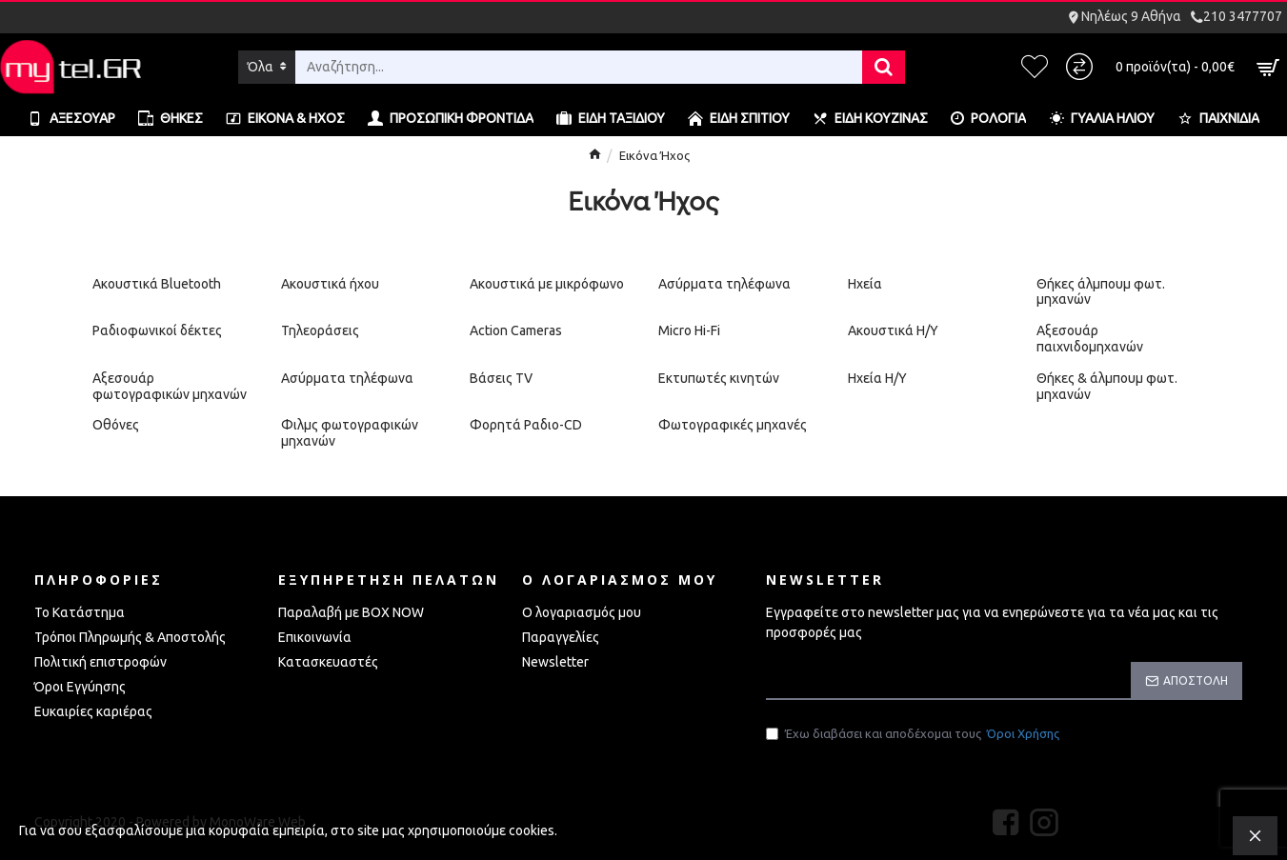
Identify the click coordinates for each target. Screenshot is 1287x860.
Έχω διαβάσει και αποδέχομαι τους (914, 736)
